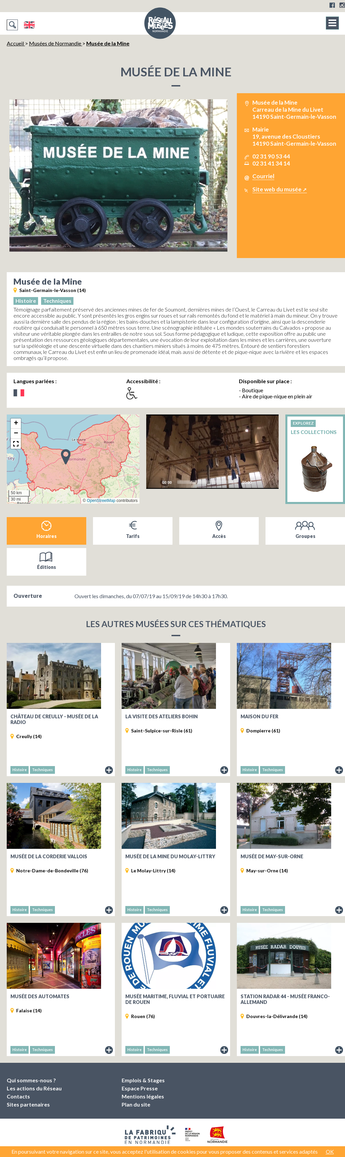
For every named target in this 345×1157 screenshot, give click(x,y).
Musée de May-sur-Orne (272, 856)
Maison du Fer (259, 716)
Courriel (263, 176)
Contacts (18, 1096)
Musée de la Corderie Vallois (48, 856)
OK (330, 1151)
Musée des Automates (39, 996)
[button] (65, 456)
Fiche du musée (109, 770)
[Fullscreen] (269, 482)
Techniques (57, 300)
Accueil (16, 43)
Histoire (25, 300)
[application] (212, 451)
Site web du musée (277, 189)
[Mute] (259, 482)
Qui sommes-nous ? (31, 1080)
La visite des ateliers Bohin (161, 716)
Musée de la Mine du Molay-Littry (170, 856)
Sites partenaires (28, 1104)
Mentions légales (143, 1096)
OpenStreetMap (101, 500)
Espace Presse (140, 1088)
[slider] (207, 482)
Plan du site (136, 1104)
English (29, 25)
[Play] (212, 451)
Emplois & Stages (143, 1080)
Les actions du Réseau (34, 1088)
